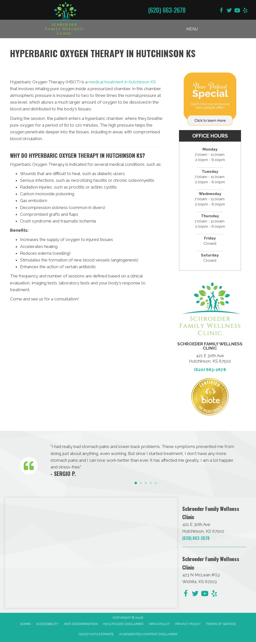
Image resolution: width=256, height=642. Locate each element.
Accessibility (47, 624)
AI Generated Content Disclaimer (148, 634)
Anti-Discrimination (81, 624)
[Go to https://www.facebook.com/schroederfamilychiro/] (221, 11)
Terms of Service (221, 624)
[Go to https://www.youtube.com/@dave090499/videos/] (237, 11)
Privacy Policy (188, 624)
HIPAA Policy (159, 624)
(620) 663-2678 (167, 9)
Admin (25, 624)
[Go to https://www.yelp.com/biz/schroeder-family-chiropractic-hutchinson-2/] (245, 11)
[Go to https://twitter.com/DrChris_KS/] (229, 11)
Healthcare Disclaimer (123, 624)
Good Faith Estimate (96, 634)
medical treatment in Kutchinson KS (122, 81)
